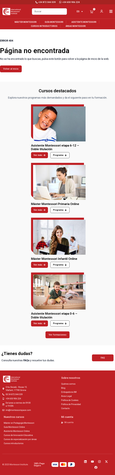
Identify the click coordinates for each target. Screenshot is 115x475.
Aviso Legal (66, 396)
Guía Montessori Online (14, 427)
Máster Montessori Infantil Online (54, 259)
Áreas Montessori (76, 26)
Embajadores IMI (69, 392)
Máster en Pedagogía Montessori (19, 423)
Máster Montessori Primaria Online (55, 204)
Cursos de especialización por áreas (20, 439)
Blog (63, 388)
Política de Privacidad (71, 404)
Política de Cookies (69, 400)
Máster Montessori (26, 22)
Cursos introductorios (44, 26)
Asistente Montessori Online (17, 431)
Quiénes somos (68, 384)
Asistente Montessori (83, 22)
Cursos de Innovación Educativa (18, 435)
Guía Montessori (54, 22)
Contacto (65, 408)
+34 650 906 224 (71, 2)
